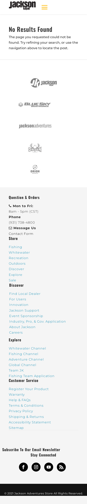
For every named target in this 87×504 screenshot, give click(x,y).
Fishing (15, 247)
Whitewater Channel (27, 348)
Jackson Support (24, 310)
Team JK (16, 370)
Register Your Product (29, 389)
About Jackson (22, 327)
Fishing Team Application (32, 376)
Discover (16, 269)
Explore (15, 275)
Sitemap (16, 428)
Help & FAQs (20, 400)
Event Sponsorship (26, 316)
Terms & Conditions (26, 405)
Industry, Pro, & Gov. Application (37, 321)
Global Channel (22, 365)
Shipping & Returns (26, 417)
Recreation (19, 258)
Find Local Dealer (25, 294)
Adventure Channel (26, 359)
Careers (16, 332)
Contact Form (21, 234)
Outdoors (17, 263)
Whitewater (19, 252)
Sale (12, 280)
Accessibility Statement (30, 422)
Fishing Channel (23, 354)
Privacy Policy (21, 411)
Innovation (19, 305)
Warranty (17, 394)
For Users (17, 299)
